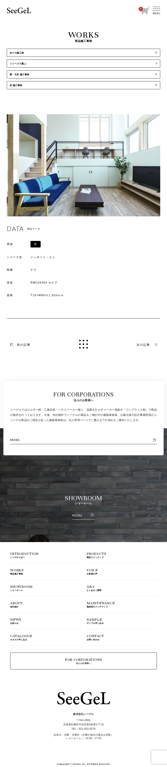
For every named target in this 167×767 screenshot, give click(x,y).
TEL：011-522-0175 (83, 728)
